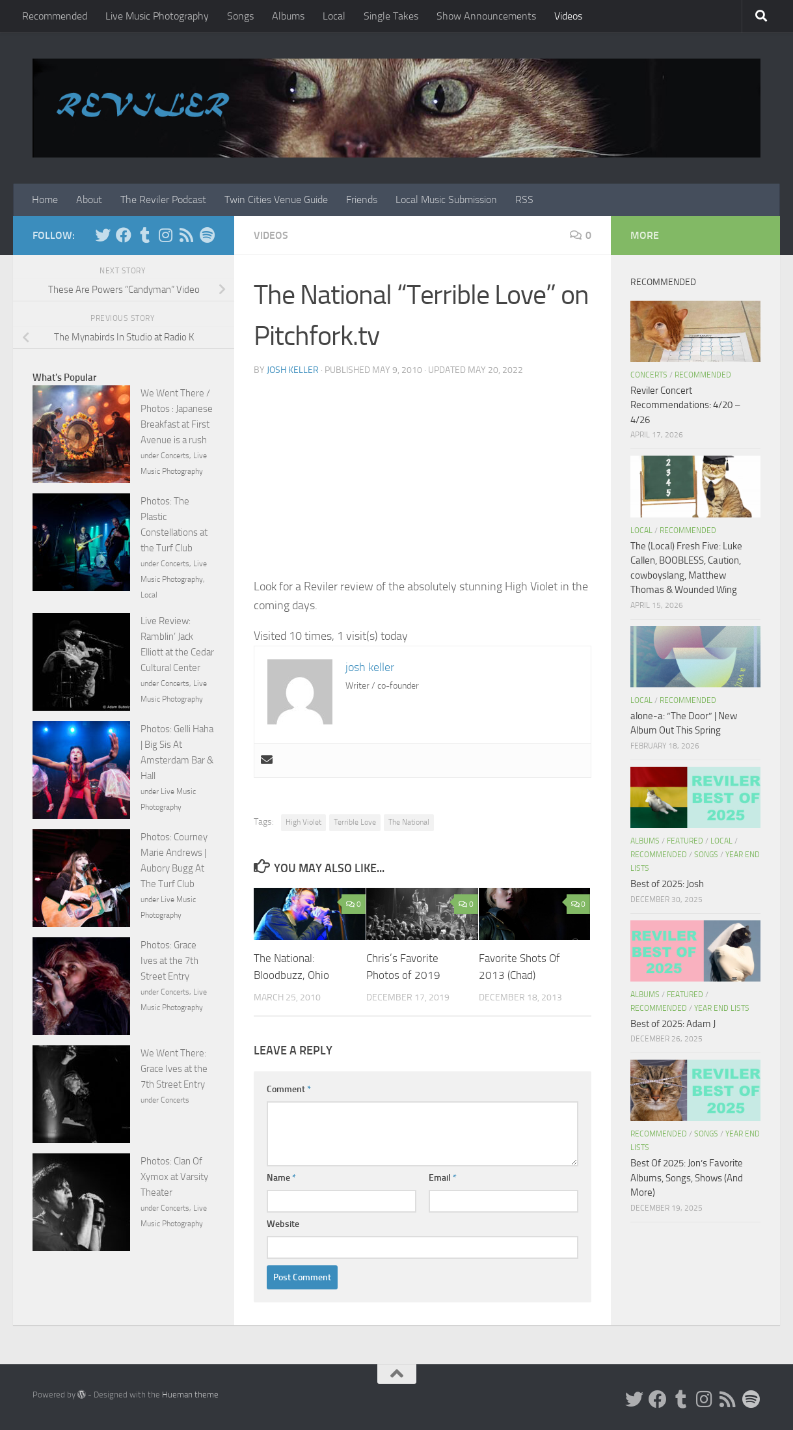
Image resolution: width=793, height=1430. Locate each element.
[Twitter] (103, 235)
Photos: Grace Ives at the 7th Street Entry (169, 960)
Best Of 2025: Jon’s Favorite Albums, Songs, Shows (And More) (686, 1177)
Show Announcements (486, 16)
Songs (240, 16)
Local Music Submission (446, 199)
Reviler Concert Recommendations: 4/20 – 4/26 (685, 405)
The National (408, 822)
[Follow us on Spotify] (207, 235)
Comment (289, 1089)
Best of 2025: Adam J (673, 1024)
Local (334, 16)
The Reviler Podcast (163, 199)
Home (45, 199)
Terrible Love (355, 822)
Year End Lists (721, 1008)
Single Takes (391, 16)
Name (281, 1177)
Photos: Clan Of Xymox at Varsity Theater (174, 1176)
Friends (361, 199)
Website (283, 1224)
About (89, 199)
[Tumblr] (144, 235)
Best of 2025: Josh (667, 884)
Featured (685, 841)
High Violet (303, 822)
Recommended (54, 16)
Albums (288, 16)
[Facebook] (123, 235)
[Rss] (186, 235)
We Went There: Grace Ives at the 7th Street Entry (174, 1068)
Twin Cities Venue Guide (276, 199)
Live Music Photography (157, 16)
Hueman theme (190, 1394)
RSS (524, 199)
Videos (568, 16)
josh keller (293, 370)
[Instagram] (165, 235)
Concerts (175, 455)
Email (443, 1177)
